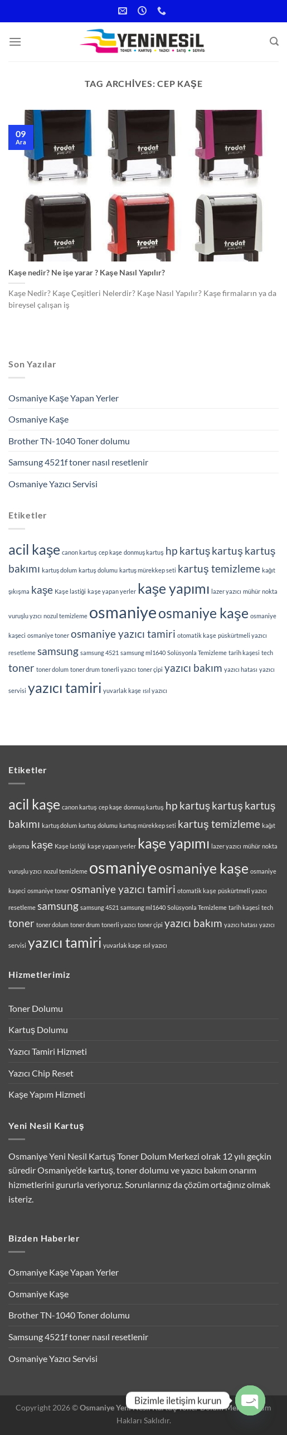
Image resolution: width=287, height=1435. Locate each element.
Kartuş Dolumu (38, 1029)
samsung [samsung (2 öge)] (58, 650)
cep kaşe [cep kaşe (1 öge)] (110, 552)
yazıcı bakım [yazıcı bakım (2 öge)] (193, 667)
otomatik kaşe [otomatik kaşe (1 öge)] (196, 635)
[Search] (274, 41)
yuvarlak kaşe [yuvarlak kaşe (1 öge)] (122, 690)
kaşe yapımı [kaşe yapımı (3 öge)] (174, 588)
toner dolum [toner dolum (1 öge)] (52, 669)
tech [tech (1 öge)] (267, 652)
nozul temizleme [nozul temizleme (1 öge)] (65, 615)
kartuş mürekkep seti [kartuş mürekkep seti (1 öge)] (147, 570)
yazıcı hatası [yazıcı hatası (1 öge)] (240, 669)
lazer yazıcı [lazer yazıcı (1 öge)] (226, 591)
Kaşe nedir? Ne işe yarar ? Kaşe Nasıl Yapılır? (86, 272)
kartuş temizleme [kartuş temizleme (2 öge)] (219, 568)
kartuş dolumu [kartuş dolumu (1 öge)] (98, 570)
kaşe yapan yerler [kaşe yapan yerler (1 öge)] (111, 591)
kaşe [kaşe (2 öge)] (42, 589)
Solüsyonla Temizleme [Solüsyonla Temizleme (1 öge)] (197, 652)
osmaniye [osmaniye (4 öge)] (123, 612)
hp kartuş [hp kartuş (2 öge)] (188, 550)
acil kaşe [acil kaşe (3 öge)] (34, 549)
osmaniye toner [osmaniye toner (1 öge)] (48, 635)
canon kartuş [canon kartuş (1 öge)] (79, 552)
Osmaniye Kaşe (38, 419)
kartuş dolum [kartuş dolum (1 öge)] (59, 570)
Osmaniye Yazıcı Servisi (53, 483)
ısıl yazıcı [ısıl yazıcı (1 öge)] (155, 690)
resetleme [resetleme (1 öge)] (22, 652)
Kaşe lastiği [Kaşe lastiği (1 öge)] (70, 591)
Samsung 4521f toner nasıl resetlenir (78, 462)
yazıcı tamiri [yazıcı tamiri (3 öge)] (64, 688)
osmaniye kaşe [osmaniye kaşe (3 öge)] (203, 613)
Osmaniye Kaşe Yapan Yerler (63, 397)
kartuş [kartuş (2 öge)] (227, 550)
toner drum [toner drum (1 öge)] (85, 669)
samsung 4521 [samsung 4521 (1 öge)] (99, 652)
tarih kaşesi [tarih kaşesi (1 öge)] (244, 652)
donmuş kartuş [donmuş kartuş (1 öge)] (144, 552)
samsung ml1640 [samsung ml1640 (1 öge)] (143, 652)
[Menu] (15, 41)
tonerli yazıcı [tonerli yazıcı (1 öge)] (118, 669)
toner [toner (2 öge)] (21, 667)
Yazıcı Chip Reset (41, 1073)
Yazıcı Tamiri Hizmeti (47, 1051)
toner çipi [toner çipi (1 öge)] (150, 669)
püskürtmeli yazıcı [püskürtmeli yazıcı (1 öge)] (242, 635)
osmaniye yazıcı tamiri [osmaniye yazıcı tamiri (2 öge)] (123, 633)
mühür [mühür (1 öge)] (251, 591)
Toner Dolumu (35, 1008)
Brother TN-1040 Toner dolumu (69, 440)
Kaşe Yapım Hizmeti (46, 1094)
